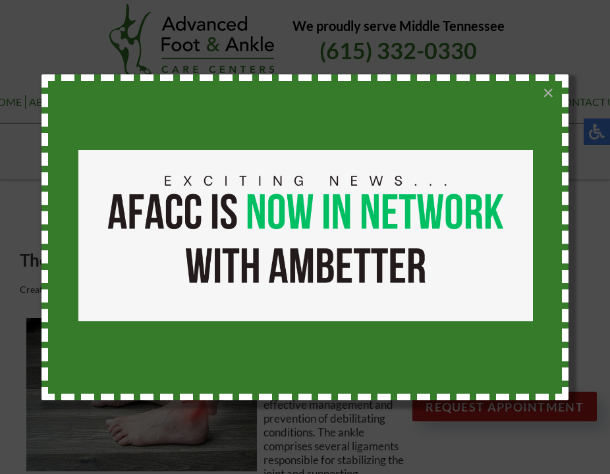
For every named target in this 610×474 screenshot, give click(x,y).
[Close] (548, 93)
